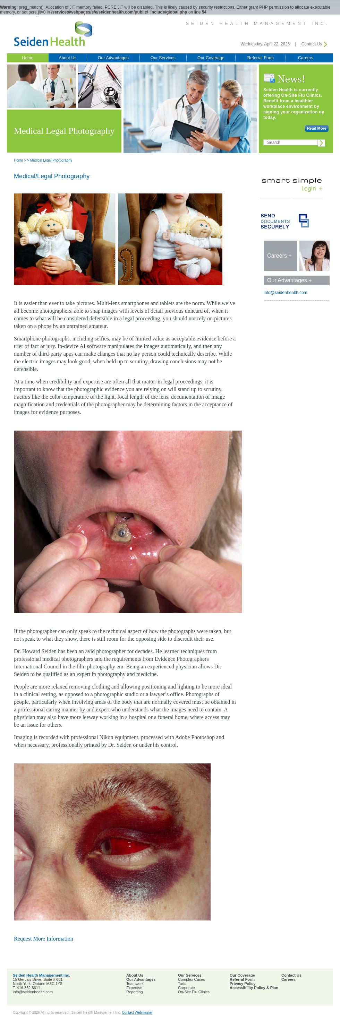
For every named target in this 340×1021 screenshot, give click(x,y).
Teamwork (135, 983)
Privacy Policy (243, 983)
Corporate (186, 988)
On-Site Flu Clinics (194, 992)
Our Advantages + (289, 280)
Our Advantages (113, 57)
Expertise (134, 988)
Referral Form (260, 57)
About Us (68, 57)
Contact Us (311, 44)
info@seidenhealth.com (285, 292)
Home (28, 57)
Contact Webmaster (137, 1012)
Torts (182, 983)
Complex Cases (191, 979)
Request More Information (43, 939)
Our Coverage (210, 57)
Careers (305, 57)
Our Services (163, 57)
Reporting (134, 992)
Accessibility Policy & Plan (254, 988)
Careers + (279, 256)
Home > (20, 160)
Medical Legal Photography (51, 160)
